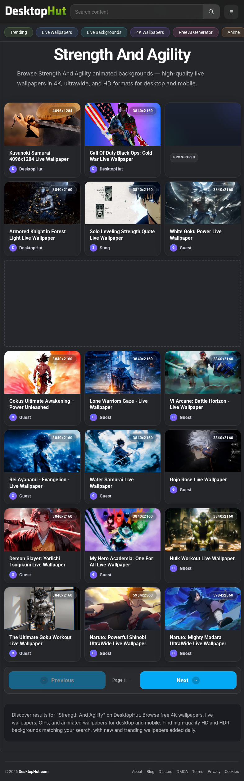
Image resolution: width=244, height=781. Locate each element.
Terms (197, 771)
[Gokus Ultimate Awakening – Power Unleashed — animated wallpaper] (42, 388)
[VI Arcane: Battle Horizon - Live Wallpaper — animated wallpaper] (203, 388)
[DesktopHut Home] (36, 12)
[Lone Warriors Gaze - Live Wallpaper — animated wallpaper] (123, 388)
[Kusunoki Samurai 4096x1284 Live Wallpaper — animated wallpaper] (42, 140)
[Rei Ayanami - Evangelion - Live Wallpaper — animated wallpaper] (42, 467)
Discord (165, 771)
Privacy (214, 771)
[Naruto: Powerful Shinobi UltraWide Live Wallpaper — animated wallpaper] (123, 624)
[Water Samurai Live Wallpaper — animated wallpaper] (123, 467)
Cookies (232, 771)
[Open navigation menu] (231, 12)
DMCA (182, 771)
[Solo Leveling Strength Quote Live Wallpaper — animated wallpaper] (123, 219)
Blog (150, 771)
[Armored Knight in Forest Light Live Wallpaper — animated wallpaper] (42, 219)
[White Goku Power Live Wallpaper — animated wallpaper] (203, 219)
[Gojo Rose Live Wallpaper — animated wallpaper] (203, 467)
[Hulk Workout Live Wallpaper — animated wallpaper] (203, 545)
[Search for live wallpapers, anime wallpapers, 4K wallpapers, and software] (137, 12)
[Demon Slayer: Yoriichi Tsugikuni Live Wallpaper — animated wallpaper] (42, 545)
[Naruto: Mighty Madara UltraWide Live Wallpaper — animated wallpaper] (203, 624)
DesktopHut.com (33, 771)
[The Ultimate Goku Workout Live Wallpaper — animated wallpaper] (42, 624)
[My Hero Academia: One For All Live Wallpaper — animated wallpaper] (123, 545)
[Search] (211, 12)
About (137, 771)
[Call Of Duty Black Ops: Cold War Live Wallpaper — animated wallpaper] (123, 140)
